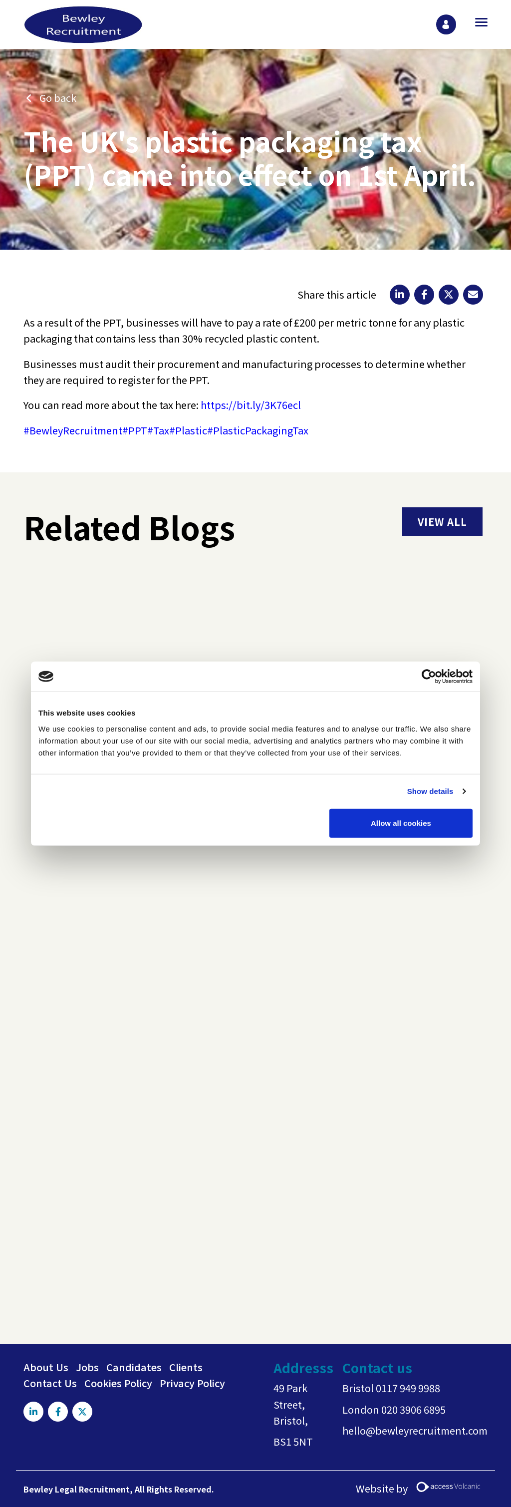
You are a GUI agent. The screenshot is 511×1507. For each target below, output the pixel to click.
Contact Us (50, 1383)
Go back (57, 97)
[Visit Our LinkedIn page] (33, 1412)
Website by (422, 1489)
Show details (430, 791)
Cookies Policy (118, 1383)
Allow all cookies (401, 822)
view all (442, 521)
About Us (45, 1367)
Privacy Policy (192, 1383)
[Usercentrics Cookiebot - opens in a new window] (429, 676)
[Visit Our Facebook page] (58, 1412)
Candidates (134, 1367)
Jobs (87, 1367)
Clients (186, 1367)
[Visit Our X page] (82, 1412)
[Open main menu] (478, 21)
